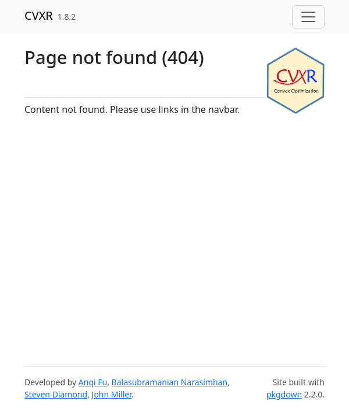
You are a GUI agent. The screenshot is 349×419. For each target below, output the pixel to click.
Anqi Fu (93, 382)
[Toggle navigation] (308, 17)
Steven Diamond (55, 394)
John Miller (111, 394)
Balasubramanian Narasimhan (170, 382)
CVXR (38, 15)
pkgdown (284, 394)
